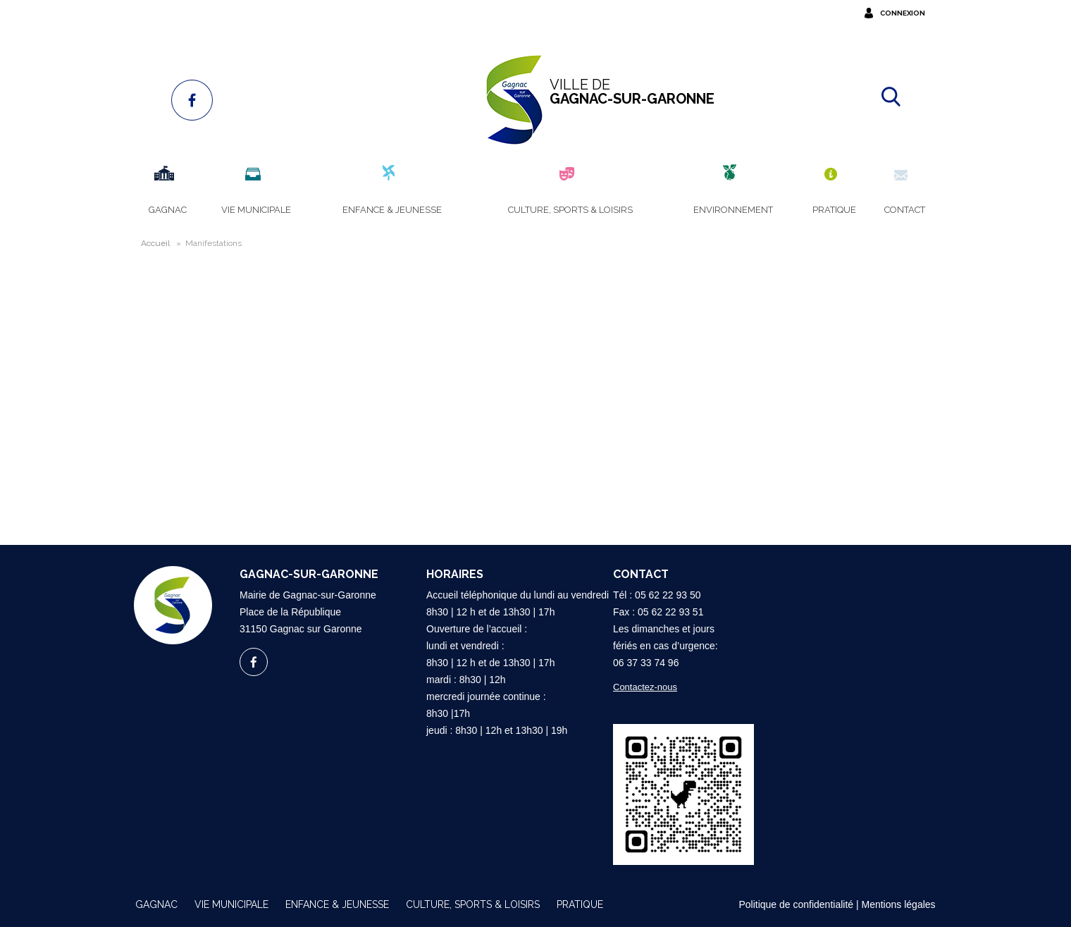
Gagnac (156, 904)
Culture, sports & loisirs (473, 904)
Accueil (155, 243)
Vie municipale (231, 904)
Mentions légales (899, 904)
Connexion (902, 13)
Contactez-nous (645, 687)
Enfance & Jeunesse (337, 904)
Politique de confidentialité (795, 904)
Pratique (580, 904)
